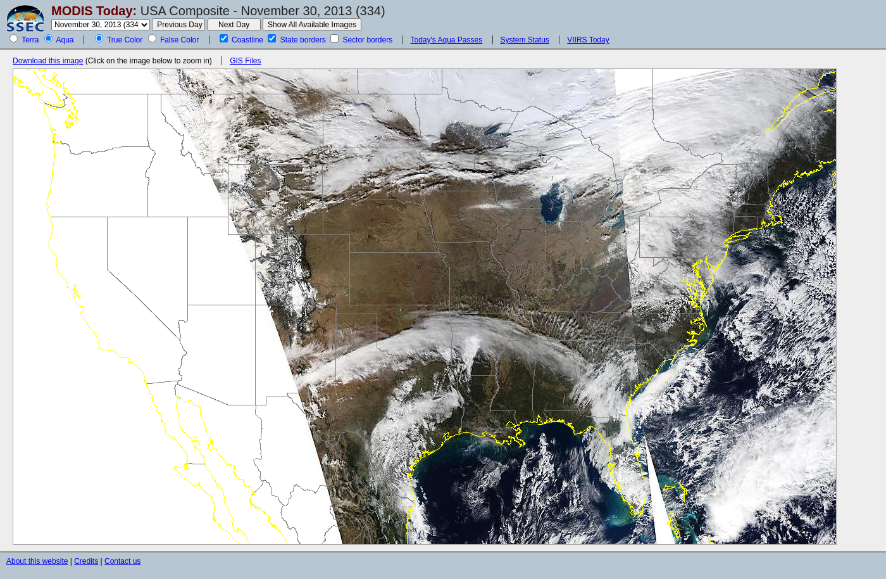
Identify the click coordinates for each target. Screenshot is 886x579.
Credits (86, 561)
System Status (525, 39)
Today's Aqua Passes (446, 39)
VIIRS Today (588, 39)
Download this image (48, 60)
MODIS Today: (94, 11)
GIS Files (245, 60)
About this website (37, 561)
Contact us (122, 561)
